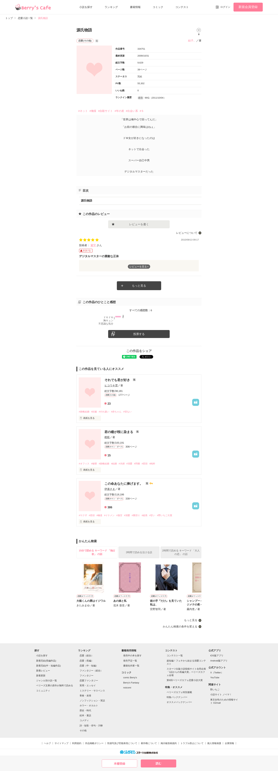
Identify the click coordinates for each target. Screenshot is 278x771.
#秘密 (94, 463)
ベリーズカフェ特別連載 (179, 692)
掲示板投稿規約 (169, 743)
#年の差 (119, 110)
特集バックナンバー (177, 697)
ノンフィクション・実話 (92, 700)
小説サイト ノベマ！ (221, 694)
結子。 (192, 40)
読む (158, 763)
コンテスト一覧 (175, 655)
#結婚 (114, 463)
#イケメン (109, 515)
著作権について (149, 743)
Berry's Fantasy (131, 682)
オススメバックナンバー (179, 702)
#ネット (83, 110)
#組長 (145, 515)
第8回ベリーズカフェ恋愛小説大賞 (184, 680)
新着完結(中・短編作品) (48, 665)
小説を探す (86, 7)
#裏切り (136, 515)
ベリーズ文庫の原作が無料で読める (54, 685)
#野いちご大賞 (164, 515)
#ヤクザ (83, 515)
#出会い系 (132, 110)
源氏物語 (86, 200)
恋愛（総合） (86, 655)
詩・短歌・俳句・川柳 (91, 725)
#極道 (99, 515)
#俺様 (93, 110)
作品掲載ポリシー (94, 743)
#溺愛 (129, 463)
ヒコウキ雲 (111, 385)
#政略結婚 (84, 411)
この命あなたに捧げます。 (124, 483)
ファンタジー (86, 675)
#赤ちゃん (116, 411)
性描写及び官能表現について (122, 743)
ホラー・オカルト (89, 705)
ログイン (225, 6)
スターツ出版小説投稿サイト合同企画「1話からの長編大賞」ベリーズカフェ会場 (186, 672)
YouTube (214, 677)
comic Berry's (130, 677)
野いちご (214, 689)
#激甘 (119, 515)
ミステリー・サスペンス (92, 690)
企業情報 (229, 743)
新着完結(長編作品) (46, 660)
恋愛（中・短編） (89, 665)
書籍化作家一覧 (131, 665)
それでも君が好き (117, 380)
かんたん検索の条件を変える (180, 626)
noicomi (127, 687)
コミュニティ (43, 690)
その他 (83, 730)
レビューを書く (139, 224)
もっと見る (139, 285)
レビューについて (186, 232)
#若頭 (145, 463)
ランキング (111, 7)
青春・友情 (85, 695)
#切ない (127, 411)
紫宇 (94, 245)
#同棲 (137, 463)
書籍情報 (135, 7)
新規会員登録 (248, 7)
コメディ (84, 720)
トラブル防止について (192, 743)
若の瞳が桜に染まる (119, 432)
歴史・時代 (85, 710)
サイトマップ (61, 743)
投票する (139, 334)
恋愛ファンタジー (89, 680)
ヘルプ (47, 743)
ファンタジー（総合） (91, 670)
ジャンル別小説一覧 (46, 680)
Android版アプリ (218, 660)
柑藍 (107, 437)
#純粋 (152, 463)
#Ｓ (142, 110)
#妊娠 (94, 411)
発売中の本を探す (132, 655)
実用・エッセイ (88, 685)
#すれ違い (104, 411)
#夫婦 (121, 463)
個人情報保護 (214, 743)
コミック (158, 7)
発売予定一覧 (130, 660)
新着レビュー (43, 670)
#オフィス (84, 463)
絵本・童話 (85, 715)
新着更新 (40, 675)
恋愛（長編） (86, 660)
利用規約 (76, 743)
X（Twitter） (216, 672)
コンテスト (182, 7)
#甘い (152, 515)
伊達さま (109, 488)
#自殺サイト (105, 110)
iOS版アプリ (216, 655)
